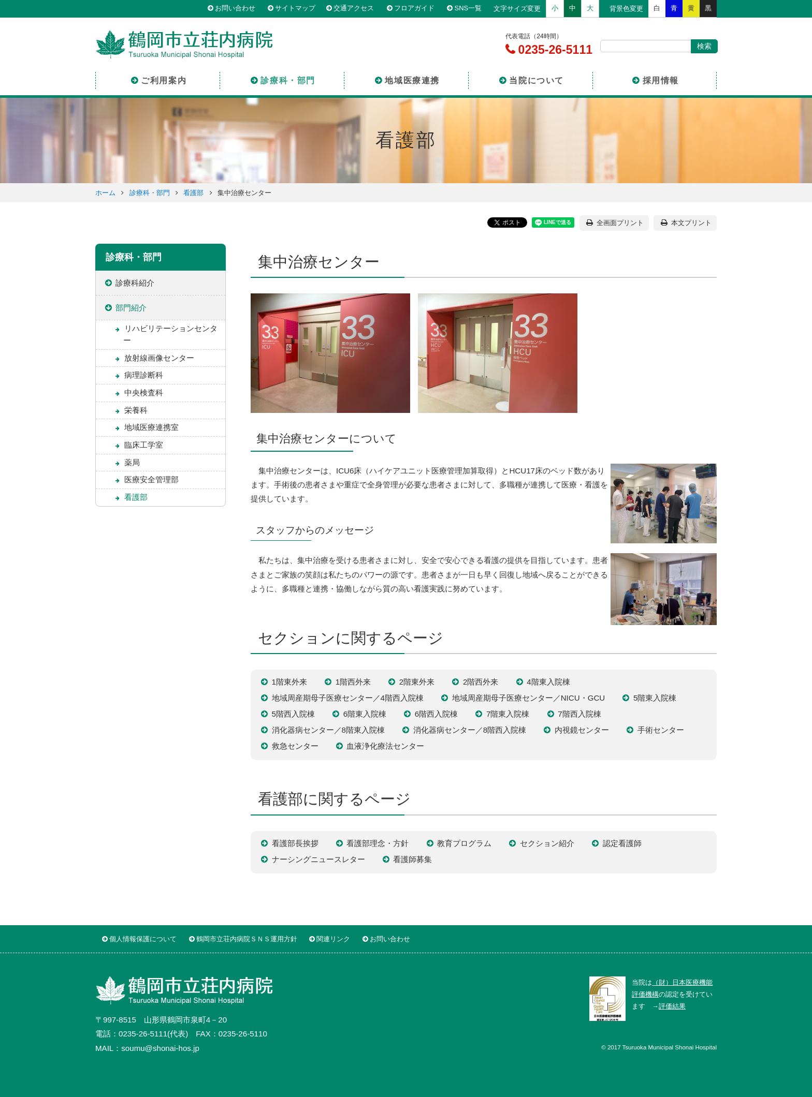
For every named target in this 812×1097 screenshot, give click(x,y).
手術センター (660, 729)
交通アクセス (356, 8)
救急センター (295, 746)
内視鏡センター (582, 729)
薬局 (132, 462)
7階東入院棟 (507, 713)
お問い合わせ (236, 8)
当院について (536, 79)
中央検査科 (143, 392)
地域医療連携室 (151, 427)
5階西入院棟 (293, 713)
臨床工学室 (143, 444)
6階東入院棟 (364, 713)
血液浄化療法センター (385, 746)
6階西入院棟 (436, 713)
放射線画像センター (159, 357)
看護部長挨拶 (295, 843)
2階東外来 (416, 681)
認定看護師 (622, 843)
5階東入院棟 (654, 697)
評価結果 (672, 1006)
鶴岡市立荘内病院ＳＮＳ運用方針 (246, 939)
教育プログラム (464, 843)
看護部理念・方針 (377, 843)
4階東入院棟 (548, 681)
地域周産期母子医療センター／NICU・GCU (528, 697)
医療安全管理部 (151, 479)
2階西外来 (480, 681)
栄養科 (136, 410)
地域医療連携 (412, 79)
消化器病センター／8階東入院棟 (328, 729)
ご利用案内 (163, 79)
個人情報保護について (143, 939)
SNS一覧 (469, 8)
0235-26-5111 (553, 49)
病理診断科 (143, 374)
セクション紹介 (547, 843)
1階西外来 (353, 681)
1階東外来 (289, 681)
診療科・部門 (287, 79)
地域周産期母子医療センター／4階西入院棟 (348, 697)
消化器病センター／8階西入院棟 (469, 729)
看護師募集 (412, 859)
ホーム (105, 193)
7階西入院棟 (579, 713)
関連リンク (333, 939)
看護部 (193, 193)
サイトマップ (297, 8)
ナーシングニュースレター (318, 859)
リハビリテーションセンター (170, 334)
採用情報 (661, 79)
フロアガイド (416, 8)
